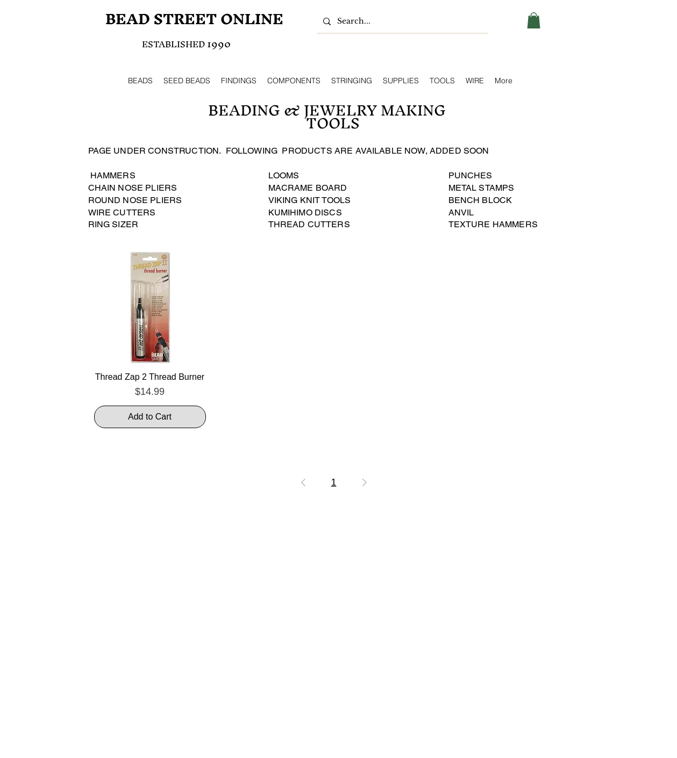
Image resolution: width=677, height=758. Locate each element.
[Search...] (401, 21)
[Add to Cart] (150, 417)
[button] (533, 20)
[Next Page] (364, 482)
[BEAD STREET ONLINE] (194, 19)
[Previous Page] (303, 482)
